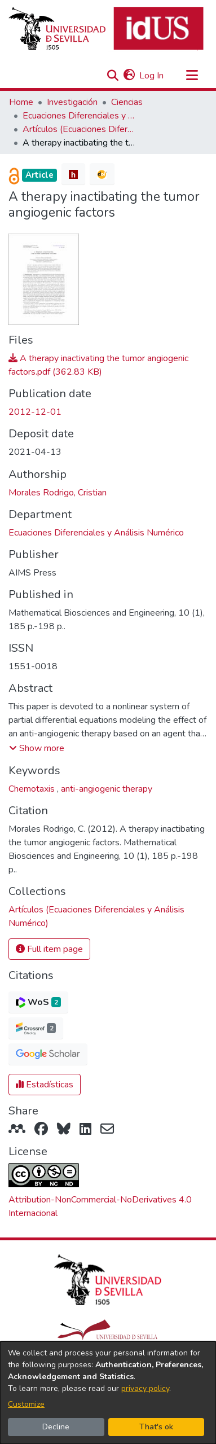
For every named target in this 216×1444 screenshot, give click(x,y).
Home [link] (21, 102)
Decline (55, 1426)
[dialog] (108, 1392)
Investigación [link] (72, 102)
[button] (112, 75)
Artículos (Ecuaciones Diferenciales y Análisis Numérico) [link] (79, 129)
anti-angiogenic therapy (106, 789)
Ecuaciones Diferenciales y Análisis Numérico (96, 532)
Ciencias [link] (127, 102)
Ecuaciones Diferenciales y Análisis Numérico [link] (79, 115)
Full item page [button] (49, 949)
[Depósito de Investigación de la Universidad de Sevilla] (106, 29)
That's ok (156, 1426)
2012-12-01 (34, 412)
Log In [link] (152, 75)
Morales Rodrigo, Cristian (57, 492)
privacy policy (145, 1388)
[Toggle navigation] (192, 75)
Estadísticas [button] (44, 1084)
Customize (26, 1404)
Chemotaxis (32, 789)
